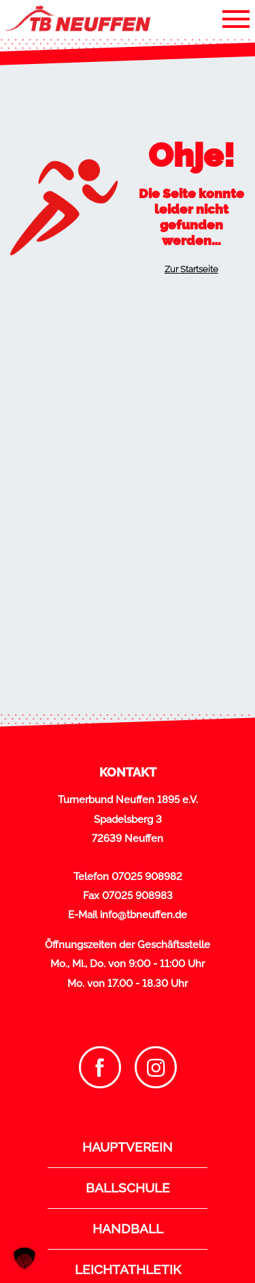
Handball (127, 1228)
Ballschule (128, 1187)
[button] (24, 1258)
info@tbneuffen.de (143, 915)
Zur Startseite (191, 268)
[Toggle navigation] (236, 18)
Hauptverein (127, 1146)
